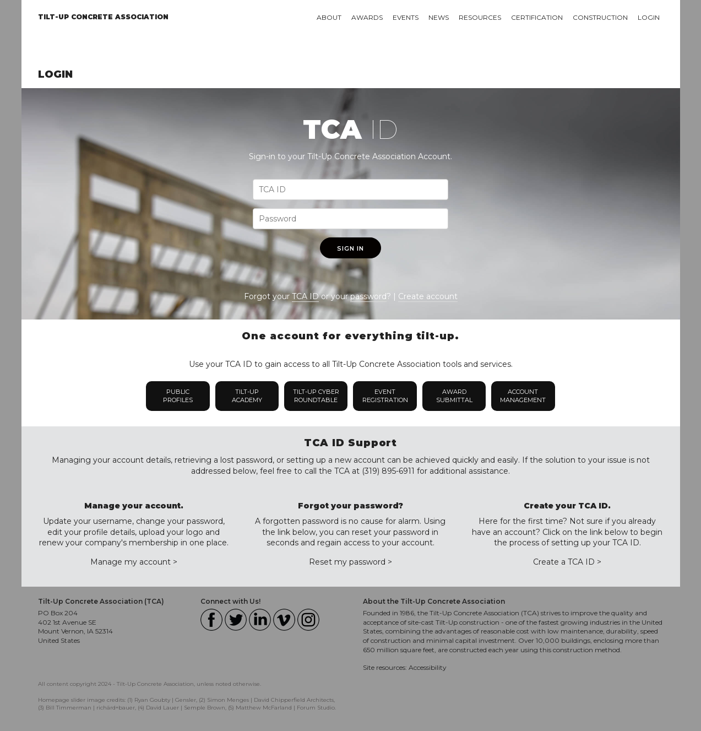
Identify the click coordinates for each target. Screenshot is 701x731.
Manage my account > (133, 562)
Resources (480, 17)
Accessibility (428, 667)
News (438, 17)
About (329, 17)
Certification (537, 17)
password (368, 296)
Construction (600, 17)
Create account (428, 296)
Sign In (350, 248)
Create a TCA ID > (567, 562)
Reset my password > (350, 562)
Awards (367, 17)
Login (649, 17)
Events (406, 17)
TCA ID (305, 296)
